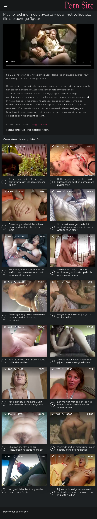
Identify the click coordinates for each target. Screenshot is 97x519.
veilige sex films (39, 124)
